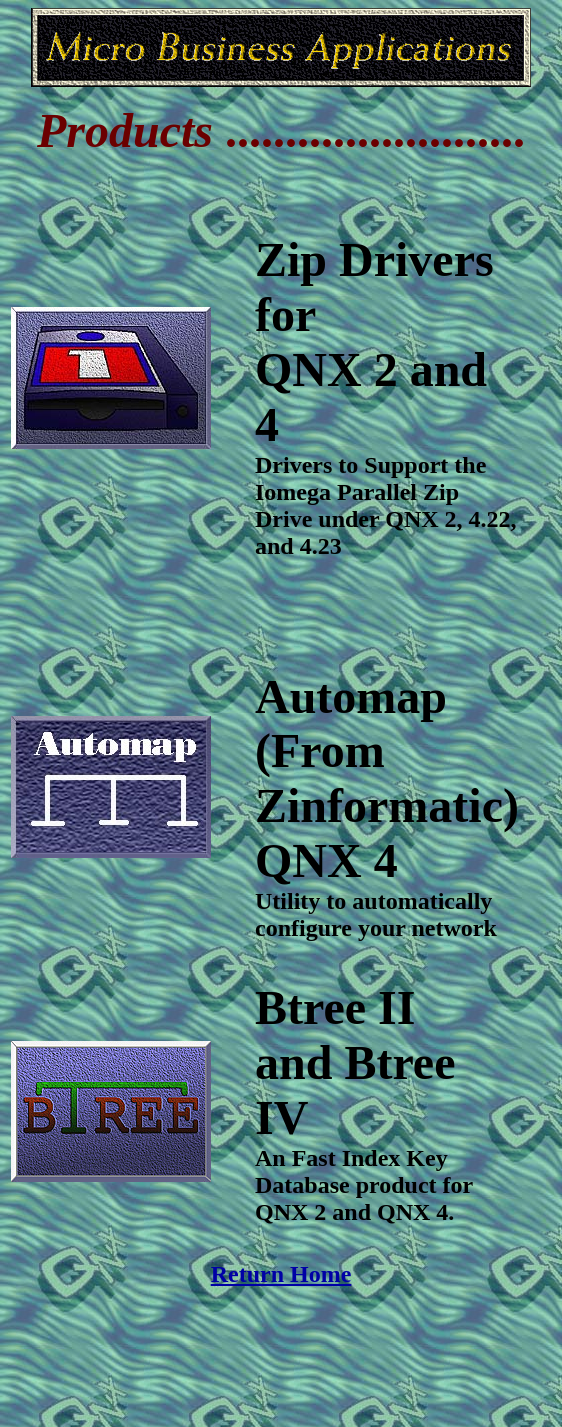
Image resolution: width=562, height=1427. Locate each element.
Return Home (281, 1274)
